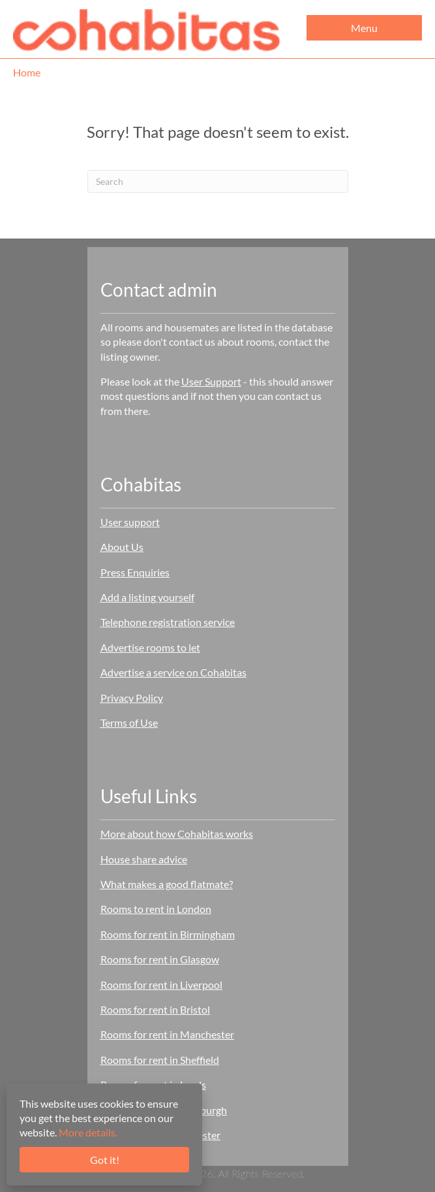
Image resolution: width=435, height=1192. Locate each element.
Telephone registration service (167, 622)
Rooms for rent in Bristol (155, 1009)
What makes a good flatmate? (166, 884)
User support (130, 522)
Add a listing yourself (147, 597)
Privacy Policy (131, 697)
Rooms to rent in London (155, 908)
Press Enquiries (135, 572)
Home (26, 72)
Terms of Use (129, 722)
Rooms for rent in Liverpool (161, 984)
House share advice (143, 859)
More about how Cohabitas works (176, 833)
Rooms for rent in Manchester (167, 1034)
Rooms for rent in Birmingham (167, 934)
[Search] (217, 181)
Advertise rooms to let (150, 647)
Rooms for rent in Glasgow (159, 959)
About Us (121, 546)
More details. (88, 1132)
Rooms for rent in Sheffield (159, 1059)
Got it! (104, 1159)
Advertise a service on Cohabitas (173, 672)
